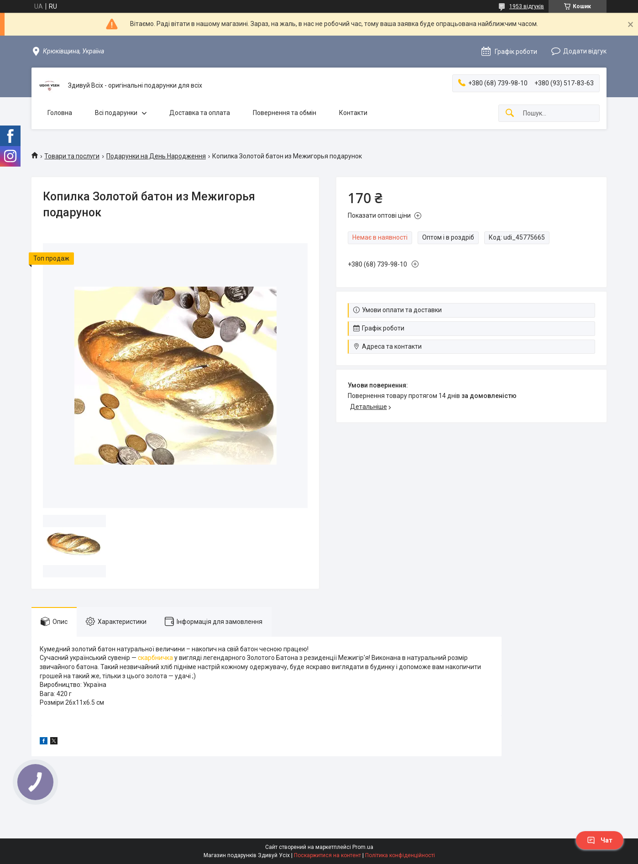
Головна (59, 112)
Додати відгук (585, 51)
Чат (599, 840)
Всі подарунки (116, 112)
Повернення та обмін (284, 112)
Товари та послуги (71, 156)
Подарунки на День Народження (156, 156)
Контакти (353, 112)
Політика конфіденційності (400, 855)
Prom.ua (362, 847)
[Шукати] (509, 113)
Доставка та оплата (199, 112)
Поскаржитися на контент (327, 855)
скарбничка (155, 657)
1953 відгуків (526, 6)
